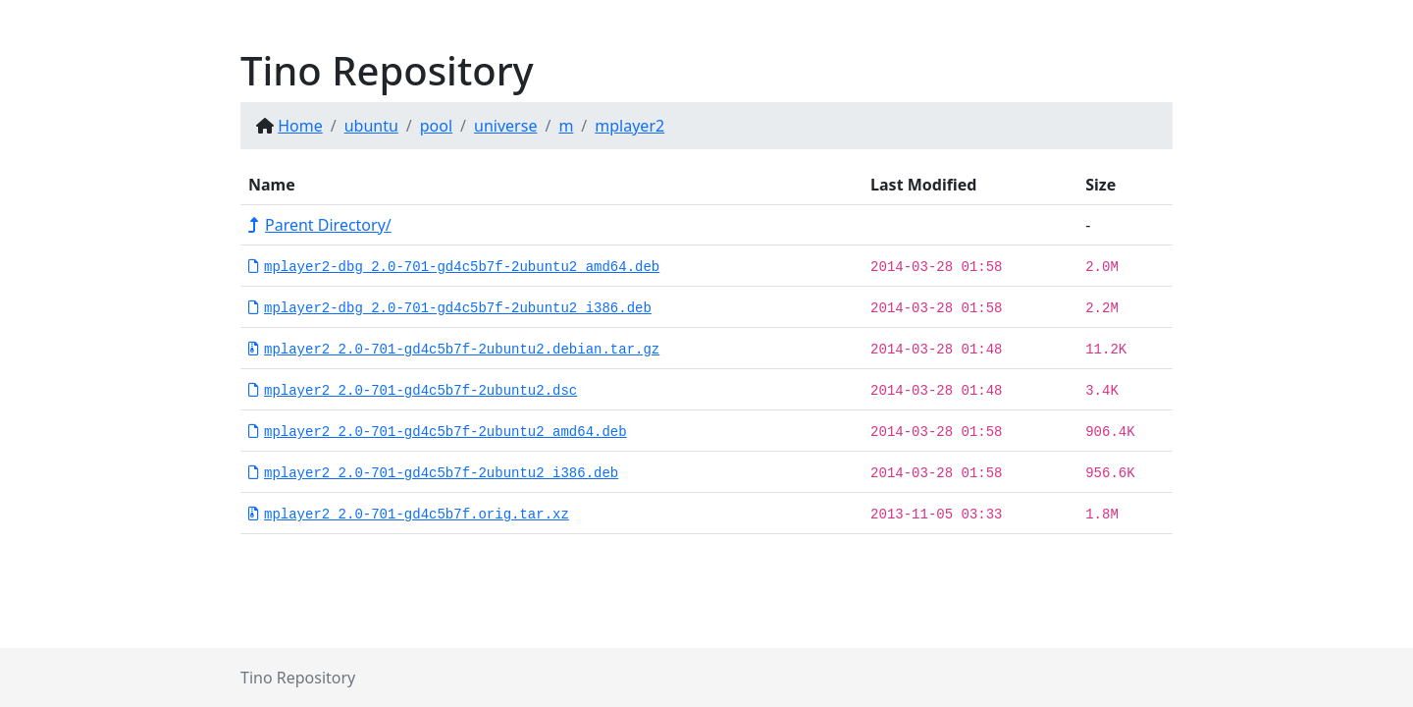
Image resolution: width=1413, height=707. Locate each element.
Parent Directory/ (320, 225)
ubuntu (371, 125)
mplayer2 (629, 125)
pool (436, 125)
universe (505, 125)
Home (300, 125)
